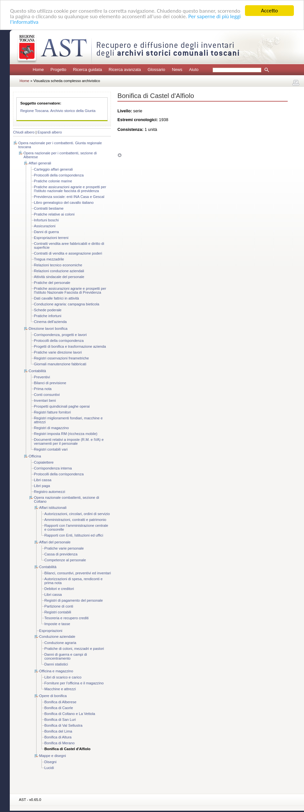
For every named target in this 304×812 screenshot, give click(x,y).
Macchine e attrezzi (60, 689)
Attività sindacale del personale (59, 277)
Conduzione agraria (60, 643)
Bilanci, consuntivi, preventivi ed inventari (77, 573)
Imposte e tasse (57, 624)
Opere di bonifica (53, 696)
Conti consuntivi (47, 395)
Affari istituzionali (53, 508)
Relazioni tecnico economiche (58, 265)
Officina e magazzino (56, 671)
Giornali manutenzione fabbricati (60, 364)
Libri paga (42, 486)
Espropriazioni (50, 631)
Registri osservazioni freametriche (61, 358)
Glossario (156, 69)
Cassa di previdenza (60, 554)
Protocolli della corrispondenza (59, 175)
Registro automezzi (49, 492)
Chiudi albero (24, 132)
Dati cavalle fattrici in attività (56, 298)
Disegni (50, 762)
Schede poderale (48, 310)
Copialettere (43, 462)
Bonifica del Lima (58, 731)
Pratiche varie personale (64, 548)
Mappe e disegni (52, 756)
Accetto (269, 10)
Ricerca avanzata (125, 69)
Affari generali (40, 163)
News (177, 69)
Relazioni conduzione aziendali (59, 271)
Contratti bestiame (49, 208)
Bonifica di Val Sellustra (63, 725)
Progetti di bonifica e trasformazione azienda (70, 346)
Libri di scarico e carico (63, 677)
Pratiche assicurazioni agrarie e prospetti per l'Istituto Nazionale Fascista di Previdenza (70, 290)
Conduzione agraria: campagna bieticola (66, 304)
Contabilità (37, 371)
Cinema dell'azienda (50, 322)
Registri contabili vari (51, 449)
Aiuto (193, 69)
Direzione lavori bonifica (48, 328)
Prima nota (43, 389)
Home (38, 69)
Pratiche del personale (52, 283)
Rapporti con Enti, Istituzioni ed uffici (73, 535)
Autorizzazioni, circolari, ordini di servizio (77, 514)
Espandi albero (50, 132)
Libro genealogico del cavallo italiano (64, 202)
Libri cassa (42, 480)
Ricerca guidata (87, 69)
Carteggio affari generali (53, 169)
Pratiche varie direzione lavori (58, 352)
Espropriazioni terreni (51, 238)
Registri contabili (57, 612)
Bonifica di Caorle (58, 708)
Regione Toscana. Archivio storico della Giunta (58, 111)
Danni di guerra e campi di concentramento (65, 656)
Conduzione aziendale (57, 636)
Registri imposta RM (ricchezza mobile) (66, 434)
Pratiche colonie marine (53, 181)
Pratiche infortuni (47, 316)
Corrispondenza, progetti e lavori (60, 335)
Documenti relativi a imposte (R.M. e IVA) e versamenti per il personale (69, 441)
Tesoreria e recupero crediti (66, 618)
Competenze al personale (65, 560)
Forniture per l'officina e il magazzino (74, 683)
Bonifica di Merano (59, 743)
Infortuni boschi (46, 220)
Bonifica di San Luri (60, 719)
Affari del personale (54, 542)
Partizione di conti (58, 606)
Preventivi (42, 377)
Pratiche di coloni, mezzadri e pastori (74, 649)
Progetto (58, 69)
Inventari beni (45, 400)
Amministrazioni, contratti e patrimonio (75, 520)
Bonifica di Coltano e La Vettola (69, 714)
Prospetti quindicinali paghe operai (62, 406)
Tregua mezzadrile (49, 259)
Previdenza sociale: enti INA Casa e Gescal (69, 197)
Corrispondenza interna (53, 468)
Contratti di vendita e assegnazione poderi (68, 253)
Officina (35, 456)
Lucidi (49, 768)
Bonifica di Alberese (60, 702)
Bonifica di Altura (57, 737)
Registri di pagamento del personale (73, 600)
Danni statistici (56, 664)
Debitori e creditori (59, 589)
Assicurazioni (44, 226)
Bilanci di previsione (50, 383)
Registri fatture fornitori (52, 412)
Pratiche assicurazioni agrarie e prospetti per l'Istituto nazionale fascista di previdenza (70, 189)
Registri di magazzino (51, 428)
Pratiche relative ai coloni (54, 214)
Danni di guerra (46, 232)
